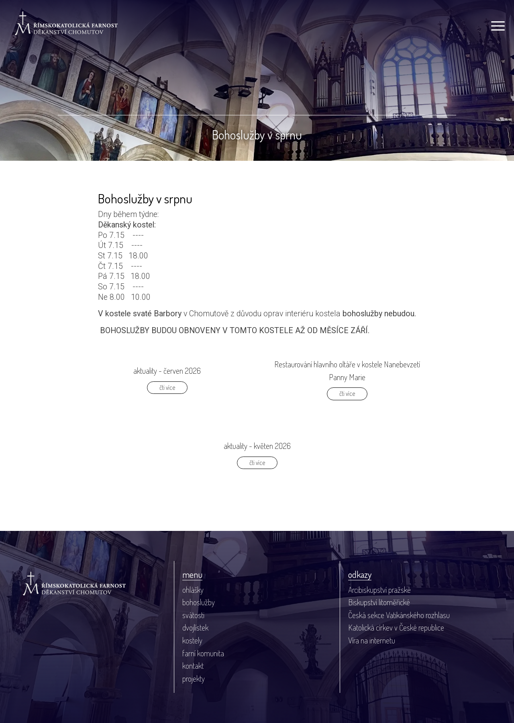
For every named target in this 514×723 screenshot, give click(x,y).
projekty (193, 679)
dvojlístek (195, 628)
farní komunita (203, 653)
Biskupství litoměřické (379, 602)
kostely (192, 640)
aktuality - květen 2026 (257, 446)
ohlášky (193, 590)
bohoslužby (198, 602)
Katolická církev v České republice (396, 628)
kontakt (193, 666)
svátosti (193, 615)
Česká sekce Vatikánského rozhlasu (399, 615)
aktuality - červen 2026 (167, 371)
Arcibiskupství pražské (379, 590)
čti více (167, 387)
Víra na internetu (371, 640)
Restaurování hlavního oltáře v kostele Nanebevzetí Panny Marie (347, 370)
